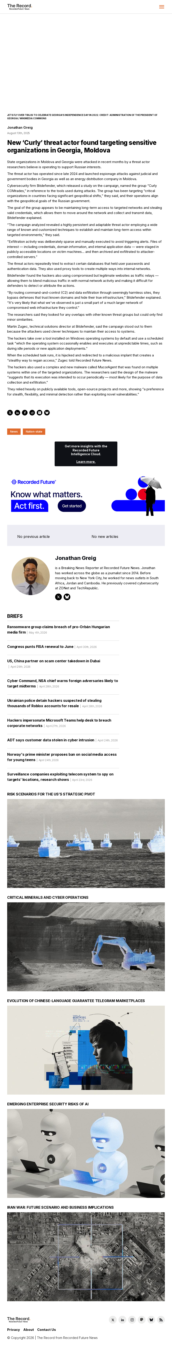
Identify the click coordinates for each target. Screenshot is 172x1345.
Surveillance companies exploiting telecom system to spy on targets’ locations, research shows (60, 778)
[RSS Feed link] (161, 1320)
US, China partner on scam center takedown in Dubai (53, 665)
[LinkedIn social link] (122, 1320)
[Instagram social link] (132, 1320)
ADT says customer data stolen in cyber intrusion (62, 741)
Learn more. (86, 462)
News (14, 431)
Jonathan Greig (19, 127)
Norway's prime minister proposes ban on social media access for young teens (62, 758)
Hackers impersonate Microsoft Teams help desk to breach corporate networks (59, 724)
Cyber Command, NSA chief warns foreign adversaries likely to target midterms (62, 684)
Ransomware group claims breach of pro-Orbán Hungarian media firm (58, 631)
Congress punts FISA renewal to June (52, 648)
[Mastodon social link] (142, 1320)
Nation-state (34, 431)
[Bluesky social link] (151, 1320)
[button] (161, 7)
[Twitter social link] (113, 1320)
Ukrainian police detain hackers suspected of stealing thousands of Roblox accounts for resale (54, 704)
